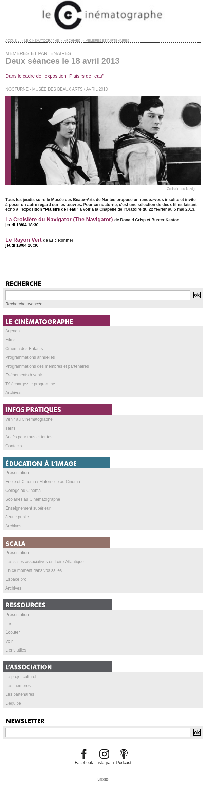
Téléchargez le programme (29, 384)
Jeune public (16, 517)
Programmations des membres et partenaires (46, 366)
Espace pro (15, 579)
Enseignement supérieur (27, 508)
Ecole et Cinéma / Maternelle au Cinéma (41, 481)
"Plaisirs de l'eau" (60, 209)
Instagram (104, 762)
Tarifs (10, 428)
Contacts (13, 446)
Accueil (12, 40)
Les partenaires (19, 694)
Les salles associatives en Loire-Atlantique (43, 561)
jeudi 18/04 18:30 (21, 225)
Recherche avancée (23, 304)
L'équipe (13, 703)
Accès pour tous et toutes (28, 437)
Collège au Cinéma (22, 490)
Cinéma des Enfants (23, 348)
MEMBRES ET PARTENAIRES (104, 40)
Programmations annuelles (29, 357)
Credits (103, 779)
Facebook (84, 762)
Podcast (123, 762)
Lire (8, 623)
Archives (13, 392)
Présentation (16, 472)
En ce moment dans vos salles (33, 570)
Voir (9, 641)
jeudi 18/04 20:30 (21, 245)
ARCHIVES (70, 40)
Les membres (17, 685)
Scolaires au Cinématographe (32, 499)
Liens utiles (15, 650)
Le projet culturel (20, 676)
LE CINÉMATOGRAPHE (40, 40)
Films (10, 339)
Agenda (12, 330)
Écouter (12, 632)
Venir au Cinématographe (28, 419)
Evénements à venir (23, 375)
